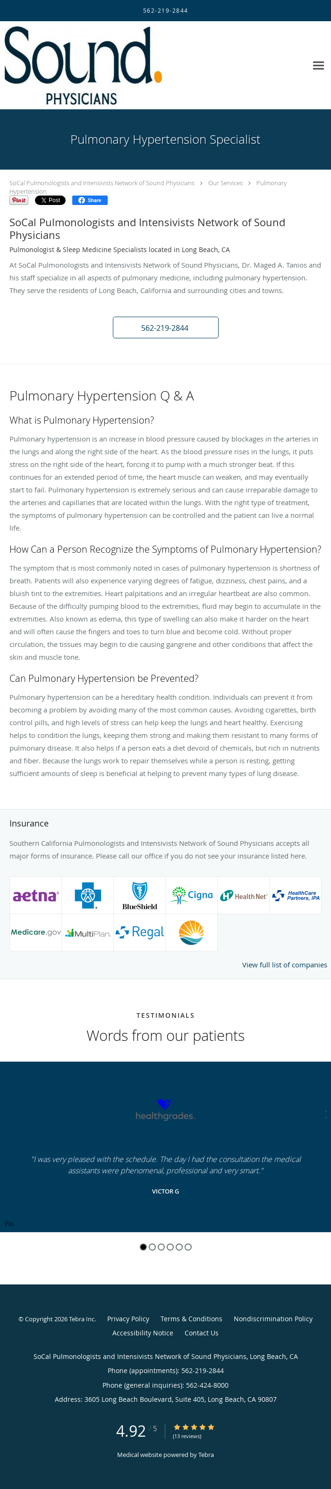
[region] (165, 1147)
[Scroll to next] (324, 1113)
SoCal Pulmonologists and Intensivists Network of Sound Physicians (102, 183)
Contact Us (202, 1332)
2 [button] (152, 1247)
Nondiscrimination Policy (273, 1318)
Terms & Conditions (191, 1318)
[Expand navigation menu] (318, 65)
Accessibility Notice (142, 1332)
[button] (166, 327)
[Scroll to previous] (7, 1113)
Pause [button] (9, 1224)
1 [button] (143, 1247)
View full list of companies (284, 964)
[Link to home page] (112, 65)
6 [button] (188, 1247)
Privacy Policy (128, 1318)
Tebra (206, 1454)
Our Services (225, 183)
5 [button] (179, 1247)
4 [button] (170, 1247)
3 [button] (161, 1247)
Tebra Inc (81, 1319)
